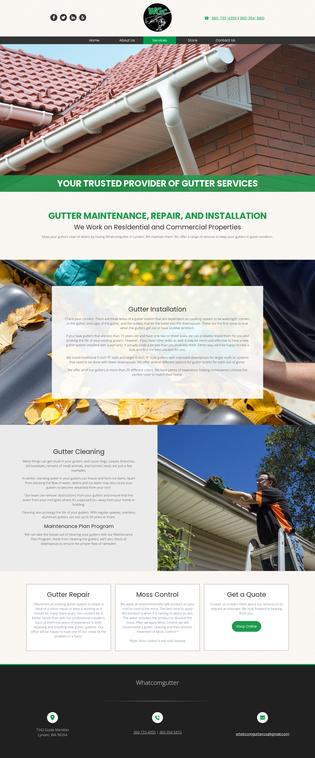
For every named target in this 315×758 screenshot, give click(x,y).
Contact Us (225, 40)
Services (159, 40)
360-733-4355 (224, 18)
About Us (127, 40)
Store (192, 40)
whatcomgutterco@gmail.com (262, 734)
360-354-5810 (252, 18)
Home (94, 40)
